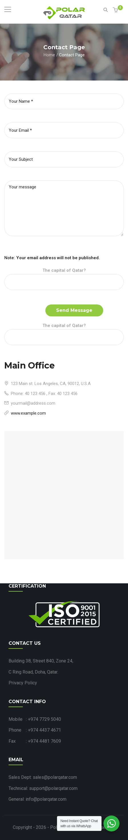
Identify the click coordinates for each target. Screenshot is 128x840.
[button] (116, 10)
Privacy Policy (23, 682)
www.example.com (28, 413)
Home (49, 54)
